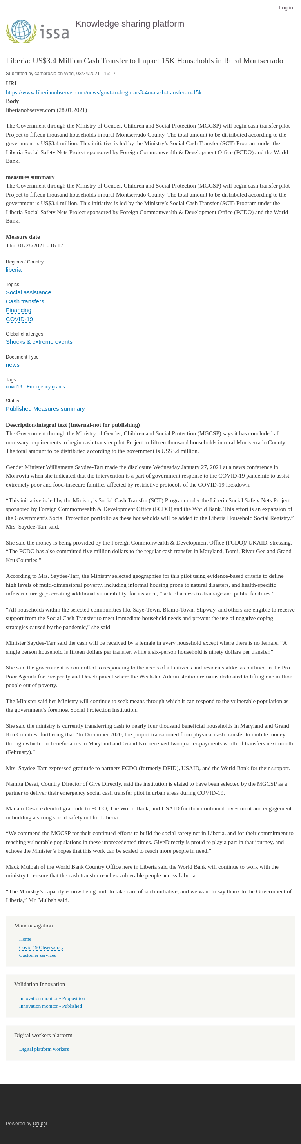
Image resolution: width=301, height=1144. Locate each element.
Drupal (40, 1123)
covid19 (14, 387)
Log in (286, 8)
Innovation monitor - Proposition (52, 998)
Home (25, 939)
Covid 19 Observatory (41, 947)
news (13, 364)
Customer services (37, 955)
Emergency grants (46, 387)
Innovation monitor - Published (50, 1006)
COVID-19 (19, 319)
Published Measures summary (45, 408)
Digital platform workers (44, 1049)
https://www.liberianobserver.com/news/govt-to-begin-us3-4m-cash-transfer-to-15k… (107, 92)
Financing (18, 310)
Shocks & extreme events (39, 341)
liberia (14, 269)
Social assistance (28, 292)
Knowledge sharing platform (130, 24)
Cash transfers (25, 301)
